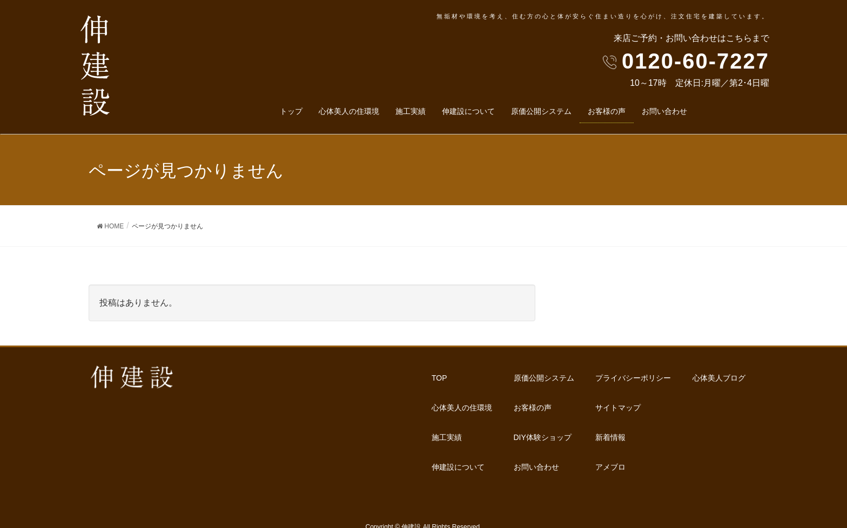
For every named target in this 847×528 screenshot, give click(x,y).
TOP (439, 373)
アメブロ (680, 393)
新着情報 (680, 373)
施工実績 (447, 413)
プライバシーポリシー (578, 433)
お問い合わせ (563, 413)
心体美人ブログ (691, 413)
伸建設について (458, 433)
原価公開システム (462, 453)
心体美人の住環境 (462, 393)
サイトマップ (563, 453)
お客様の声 (560, 373)
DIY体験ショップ (570, 393)
